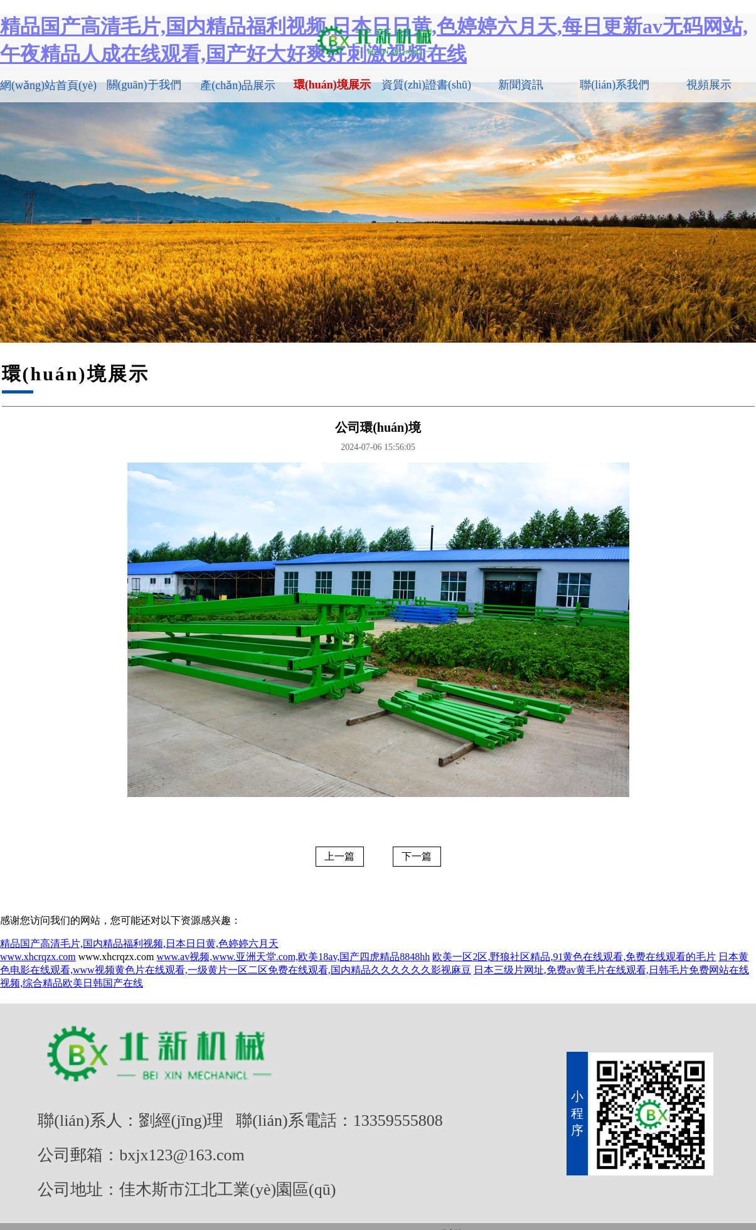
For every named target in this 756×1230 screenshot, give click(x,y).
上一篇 (339, 856)
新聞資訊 (520, 84)
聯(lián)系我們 (614, 84)
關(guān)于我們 (144, 84)
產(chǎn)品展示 (237, 85)
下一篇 (417, 856)
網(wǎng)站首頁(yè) (48, 85)
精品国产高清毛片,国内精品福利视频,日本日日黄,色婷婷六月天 (139, 943)
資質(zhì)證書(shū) (426, 84)
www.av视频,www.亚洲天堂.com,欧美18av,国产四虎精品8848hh (293, 956)
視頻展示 (709, 84)
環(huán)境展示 (332, 84)
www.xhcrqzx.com (38, 956)
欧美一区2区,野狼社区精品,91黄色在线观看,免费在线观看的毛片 (574, 956)
